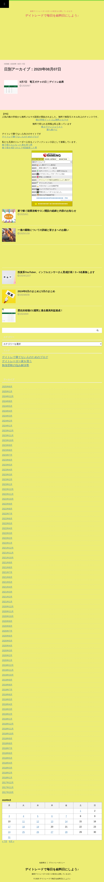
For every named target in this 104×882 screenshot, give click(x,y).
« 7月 (4, 841)
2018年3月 (7, 768)
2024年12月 (8, 396)
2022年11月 (8, 494)
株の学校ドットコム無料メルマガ (52, 120)
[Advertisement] (52, 40)
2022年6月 (7, 518)
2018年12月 (8, 724)
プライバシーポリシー (57, 863)
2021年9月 (7, 562)
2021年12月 (8, 548)
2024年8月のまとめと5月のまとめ (36, 291)
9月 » (11, 841)
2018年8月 (7, 743)
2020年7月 (7, 631)
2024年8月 (7, 401)
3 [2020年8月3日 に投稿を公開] (9, 816)
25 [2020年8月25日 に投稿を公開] (23, 832)
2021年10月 (8, 558)
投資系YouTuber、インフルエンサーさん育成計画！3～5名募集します (56, 272)
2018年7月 (7, 748)
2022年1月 (7, 543)
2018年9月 (7, 738)
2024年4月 (7, 411)
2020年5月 (7, 641)
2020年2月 (7, 655)
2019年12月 (8, 665)
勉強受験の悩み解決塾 (15, 365)
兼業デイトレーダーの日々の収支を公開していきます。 (52, 874)
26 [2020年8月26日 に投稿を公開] (38, 832)
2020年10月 (8, 616)
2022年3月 (7, 533)
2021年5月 (7, 582)
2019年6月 (7, 694)
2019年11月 (8, 670)
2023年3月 (7, 474)
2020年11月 (8, 611)
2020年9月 (7, 621)
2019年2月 (7, 714)
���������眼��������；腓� (52, 198)
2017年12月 (8, 782)
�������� (66, 200)
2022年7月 (7, 514)
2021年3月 (7, 592)
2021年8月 (7, 567)
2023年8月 (7, 450)
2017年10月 (8, 792)
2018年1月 (7, 778)
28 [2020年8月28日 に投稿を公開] (66, 832)
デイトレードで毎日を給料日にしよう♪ (52, 15)
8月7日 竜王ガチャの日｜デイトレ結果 (42, 82)
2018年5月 (7, 758)
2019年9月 (7, 680)
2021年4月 (7, 587)
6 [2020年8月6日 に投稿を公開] (52, 816)
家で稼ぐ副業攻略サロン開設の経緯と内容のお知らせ (47, 211)
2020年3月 (7, 650)
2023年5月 (7, 465)
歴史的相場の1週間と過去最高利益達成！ (40, 310)
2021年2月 (7, 597)
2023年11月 (8, 435)
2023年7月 (7, 455)
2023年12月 (8, 430)
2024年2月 (7, 421)
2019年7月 (7, 690)
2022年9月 (7, 504)
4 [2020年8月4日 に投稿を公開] (23, 816)
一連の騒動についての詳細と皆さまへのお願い (43, 230)
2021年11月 (8, 553)
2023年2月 (7, 479)
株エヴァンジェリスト (52, 127)
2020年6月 (7, 636)
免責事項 (42, 863)
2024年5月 (7, 406)
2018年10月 (8, 734)
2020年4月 (7, 646)
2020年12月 (8, 606)
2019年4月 (7, 704)
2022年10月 (8, 499)
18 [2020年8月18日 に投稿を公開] (23, 827)
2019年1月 (7, 719)
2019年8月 (7, 685)
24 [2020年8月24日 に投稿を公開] (9, 832)
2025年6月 (7, 386)
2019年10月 (8, 675)
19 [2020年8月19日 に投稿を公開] (38, 827)
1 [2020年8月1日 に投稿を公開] (80, 811)
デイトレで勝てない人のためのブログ (20, 137)
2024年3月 (7, 416)
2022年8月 (7, 509)
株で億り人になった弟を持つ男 (17, 145)
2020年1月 (7, 660)
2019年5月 (7, 699)
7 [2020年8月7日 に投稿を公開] (66, 816)
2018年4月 (7, 763)
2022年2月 (7, 538)
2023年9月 (7, 445)
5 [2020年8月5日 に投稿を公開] (37, 816)
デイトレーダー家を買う (17, 361)
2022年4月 (7, 528)
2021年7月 (7, 572)
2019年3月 (7, 709)
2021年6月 (7, 577)
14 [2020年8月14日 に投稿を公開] (66, 821)
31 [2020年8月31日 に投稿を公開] (9, 837)
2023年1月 (7, 484)
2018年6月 (7, 753)
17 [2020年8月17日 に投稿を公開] (9, 827)
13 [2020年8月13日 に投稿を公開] (52, 821)
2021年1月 (7, 602)
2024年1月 (7, 426)
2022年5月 (7, 523)
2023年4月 (7, 470)
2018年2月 (7, 773)
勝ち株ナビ (52, 129)
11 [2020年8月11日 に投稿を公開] (23, 821)
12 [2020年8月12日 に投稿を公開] (38, 821)
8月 (19, 64)
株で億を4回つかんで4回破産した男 (19, 148)
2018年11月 (8, 729)
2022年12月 (8, 489)
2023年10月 (8, 440)
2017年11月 (8, 787)
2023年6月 (7, 460)
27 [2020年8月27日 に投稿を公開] (52, 832)
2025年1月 (7, 391)
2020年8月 (7, 626)
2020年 (14, 64)
